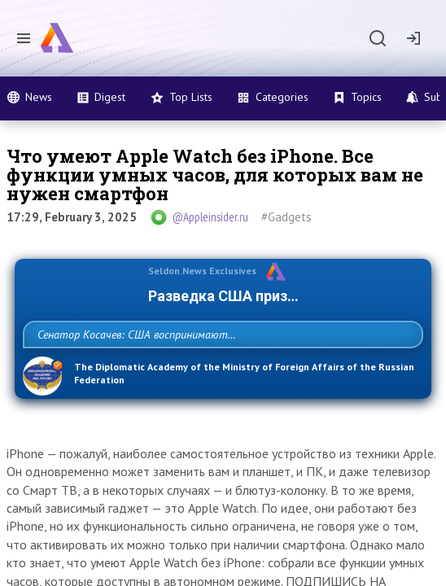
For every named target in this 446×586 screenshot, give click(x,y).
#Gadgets (286, 217)
